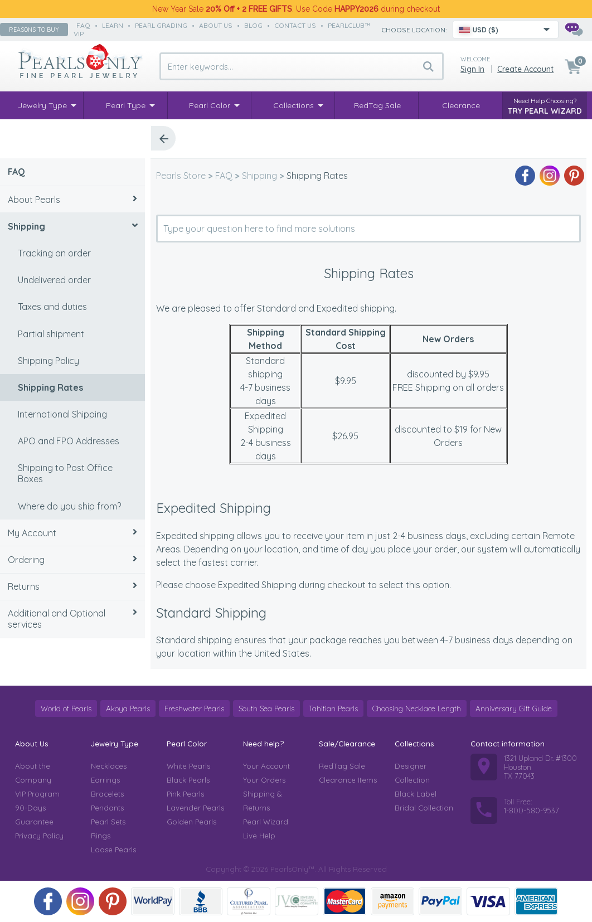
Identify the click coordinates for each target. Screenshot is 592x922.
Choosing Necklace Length (416, 708)
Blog (253, 25)
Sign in (472, 69)
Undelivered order (54, 279)
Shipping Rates (50, 387)
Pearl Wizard (265, 821)
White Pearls (188, 765)
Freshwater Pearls (194, 708)
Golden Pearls (191, 821)
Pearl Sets (108, 821)
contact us (295, 25)
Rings (100, 835)
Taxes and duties (52, 306)
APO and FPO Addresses (68, 441)
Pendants (107, 807)
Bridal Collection (424, 807)
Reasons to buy (34, 29)
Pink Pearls (185, 793)
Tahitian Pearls (333, 708)
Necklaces (109, 765)
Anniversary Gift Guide (513, 708)
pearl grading (161, 25)
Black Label (415, 793)
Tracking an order (54, 253)
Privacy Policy (39, 835)
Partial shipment (51, 333)
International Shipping (62, 414)
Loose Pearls (113, 849)
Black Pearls (188, 779)
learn (112, 25)
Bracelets (107, 793)
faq (83, 25)
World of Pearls (66, 708)
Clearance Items (348, 779)
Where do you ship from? (69, 506)
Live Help (259, 835)
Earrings (105, 779)
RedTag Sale (342, 765)
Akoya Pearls (128, 708)
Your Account (266, 765)
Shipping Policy (48, 360)
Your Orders (264, 779)
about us (215, 25)
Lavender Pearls (195, 807)
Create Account (525, 69)
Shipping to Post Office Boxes (65, 473)
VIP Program (37, 793)
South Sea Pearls (266, 708)
